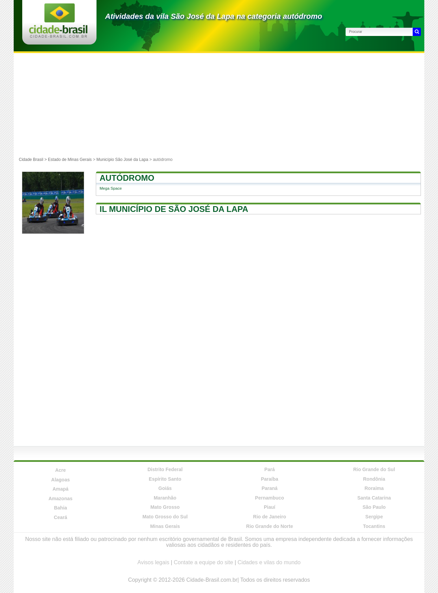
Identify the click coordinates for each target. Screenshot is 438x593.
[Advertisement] (219, 104)
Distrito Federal (165, 469)
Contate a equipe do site (203, 562)
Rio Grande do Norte (269, 526)
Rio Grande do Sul (374, 469)
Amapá (60, 489)
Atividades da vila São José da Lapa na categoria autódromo (213, 16)
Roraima (374, 488)
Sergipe (374, 516)
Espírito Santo (165, 479)
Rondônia (374, 479)
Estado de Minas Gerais (70, 159)
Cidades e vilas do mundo (268, 562)
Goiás (165, 488)
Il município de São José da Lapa (174, 209)
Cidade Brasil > (33, 159)
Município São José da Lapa (122, 159)
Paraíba (269, 479)
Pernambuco (269, 498)
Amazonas (61, 498)
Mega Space (111, 188)
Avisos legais (153, 562)
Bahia (60, 507)
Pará (270, 469)
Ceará (60, 517)
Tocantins (374, 526)
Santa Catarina (374, 498)
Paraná (269, 488)
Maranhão (165, 498)
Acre (60, 470)
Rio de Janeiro (269, 516)
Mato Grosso (165, 507)
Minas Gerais (165, 526)
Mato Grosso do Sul (165, 516)
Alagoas (60, 479)
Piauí (269, 507)
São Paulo (374, 507)
